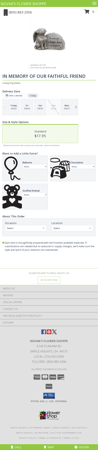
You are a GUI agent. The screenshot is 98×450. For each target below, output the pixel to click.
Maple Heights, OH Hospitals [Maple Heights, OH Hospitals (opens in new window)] (70, 427)
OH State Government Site (66, 432)
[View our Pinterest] (49, 333)
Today (33, 95)
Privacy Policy (27, 438)
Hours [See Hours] (81, 447)
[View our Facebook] (43, 333)
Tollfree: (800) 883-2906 (49, 362)
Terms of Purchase (50, 438)
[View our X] (54, 333)
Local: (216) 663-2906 (49, 357)
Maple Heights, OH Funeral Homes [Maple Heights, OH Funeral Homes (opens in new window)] (31, 427)
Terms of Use (71, 438)
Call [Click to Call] (16, 447)
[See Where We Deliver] (49, 279)
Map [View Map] (49, 447)
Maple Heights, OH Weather (32, 432)
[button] (89, 12)
